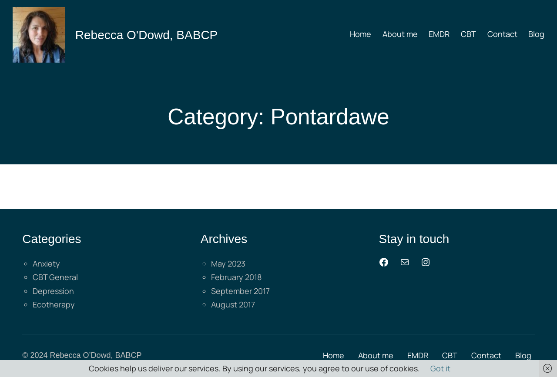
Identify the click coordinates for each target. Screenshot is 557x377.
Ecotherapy (54, 304)
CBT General (55, 277)
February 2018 (236, 277)
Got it (440, 368)
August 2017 (233, 304)
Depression (53, 291)
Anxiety (46, 263)
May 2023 (228, 263)
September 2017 (240, 291)
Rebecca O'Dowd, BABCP (146, 35)
